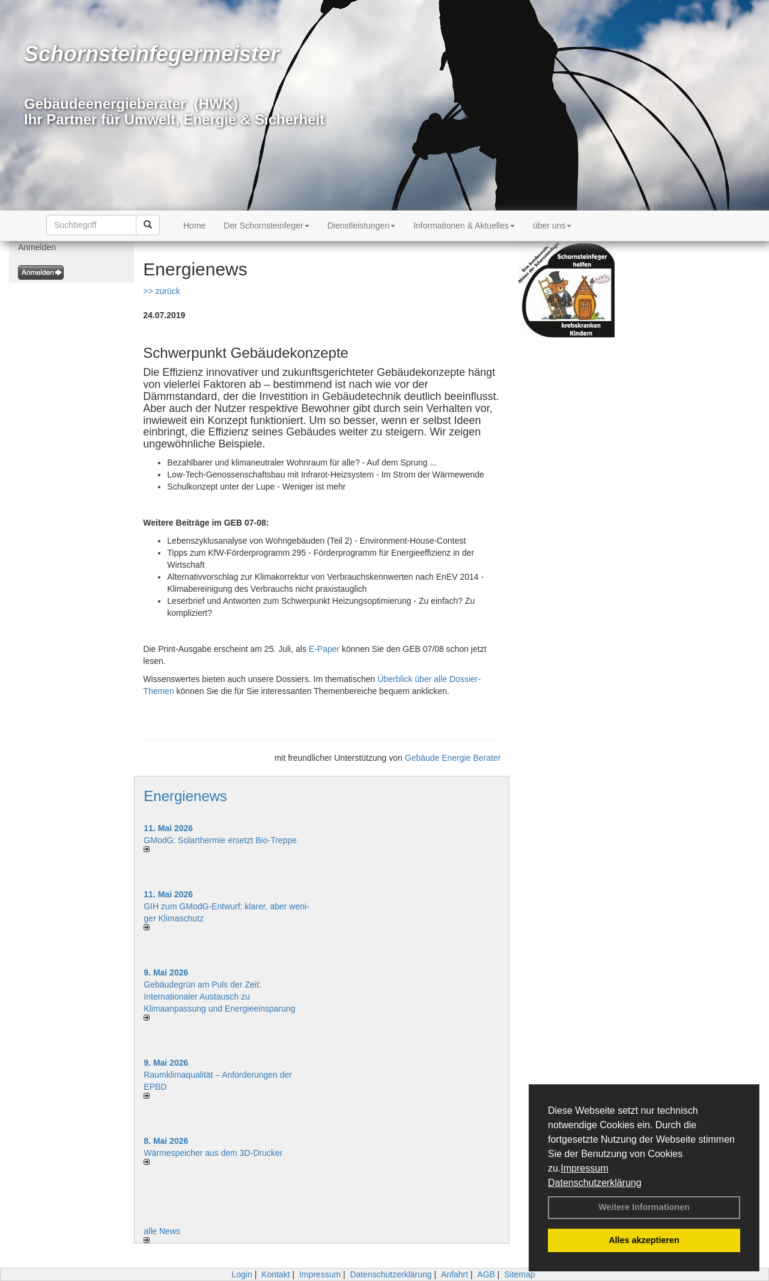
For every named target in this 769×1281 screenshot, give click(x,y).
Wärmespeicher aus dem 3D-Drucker (213, 1153)
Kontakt (275, 1274)
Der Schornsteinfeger (266, 225)
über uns (552, 225)
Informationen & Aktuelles (464, 225)
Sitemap (519, 1274)
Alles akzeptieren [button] (644, 1240)
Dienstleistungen (361, 225)
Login (241, 1274)
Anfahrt (454, 1274)
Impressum (584, 1168)
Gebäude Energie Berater (453, 758)
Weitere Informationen (644, 1207)
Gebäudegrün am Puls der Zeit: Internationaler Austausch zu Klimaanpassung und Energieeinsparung (219, 996)
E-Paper (324, 649)
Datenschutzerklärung (595, 1183)
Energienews (185, 796)
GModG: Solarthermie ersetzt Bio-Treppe (220, 840)
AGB (486, 1274)
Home (194, 225)
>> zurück (161, 291)
